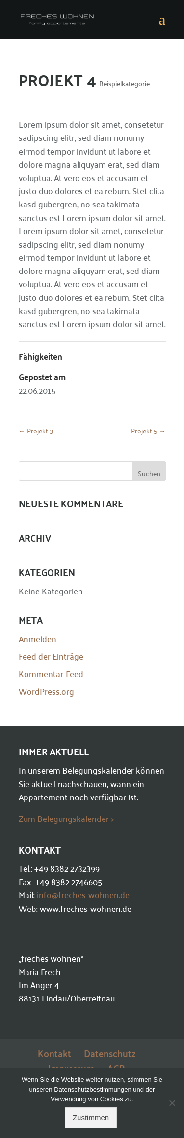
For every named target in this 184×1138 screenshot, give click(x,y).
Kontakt (54, 1053)
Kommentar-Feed (51, 673)
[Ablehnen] (172, 1103)
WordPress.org (46, 691)
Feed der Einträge (51, 655)
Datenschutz (110, 1053)
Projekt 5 (148, 430)
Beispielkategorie (124, 83)
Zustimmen (91, 1118)
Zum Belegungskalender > (66, 818)
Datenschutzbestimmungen (92, 1089)
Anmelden (37, 638)
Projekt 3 (36, 430)
